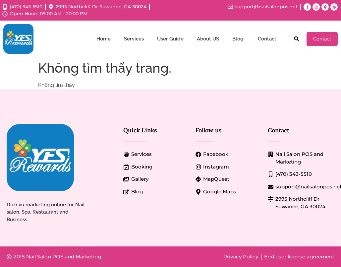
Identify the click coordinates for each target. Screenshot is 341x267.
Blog (238, 39)
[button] (296, 38)
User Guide (170, 39)
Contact (268, 39)
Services (134, 39)
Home (103, 39)
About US (208, 39)
